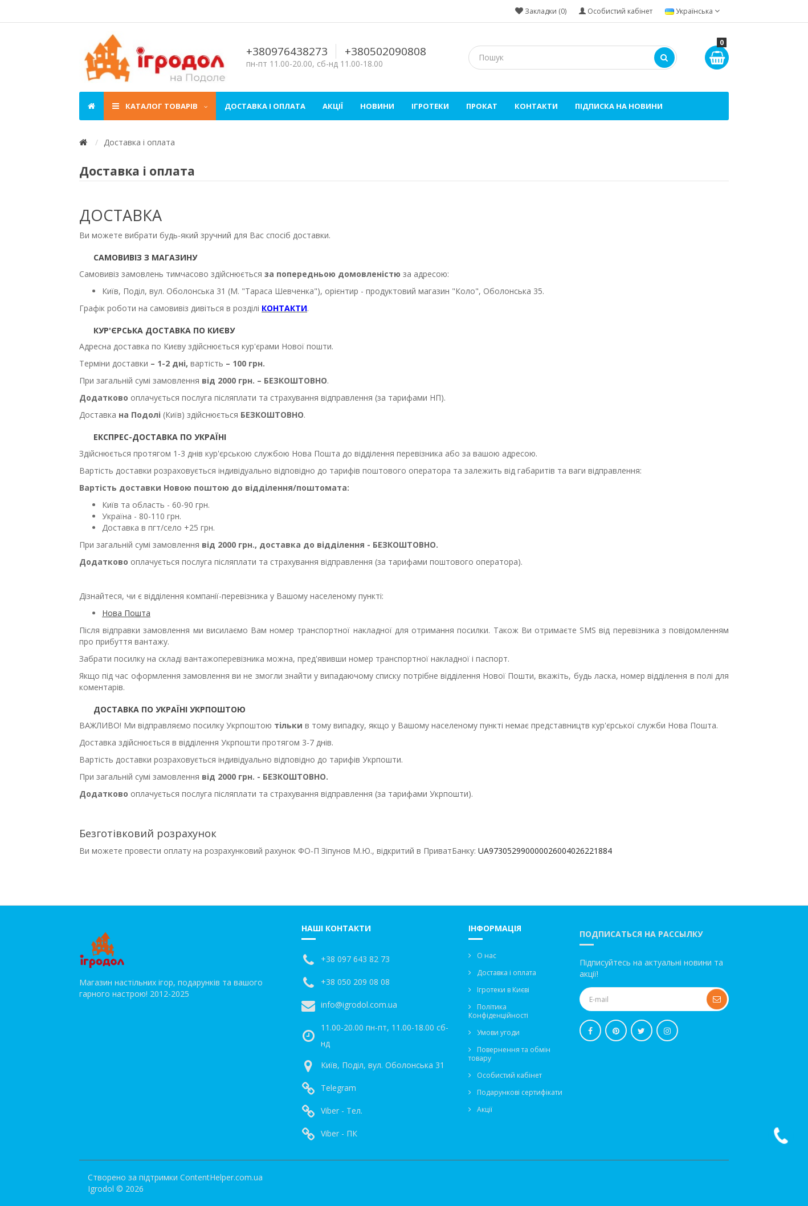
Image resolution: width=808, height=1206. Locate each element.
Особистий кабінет (509, 1075)
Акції (333, 106)
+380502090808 (385, 51)
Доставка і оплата (265, 106)
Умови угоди (498, 1032)
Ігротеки (430, 106)
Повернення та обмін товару (509, 1053)
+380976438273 (287, 51)
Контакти (536, 106)
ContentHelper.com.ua (221, 1177)
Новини (377, 106)
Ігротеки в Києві (503, 989)
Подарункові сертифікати (519, 1092)
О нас (486, 955)
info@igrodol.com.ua (359, 1004)
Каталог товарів (159, 106)
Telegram (338, 1087)
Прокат (481, 106)
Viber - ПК (339, 1133)
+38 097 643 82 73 (355, 959)
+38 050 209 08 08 (355, 981)
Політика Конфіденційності (498, 1011)
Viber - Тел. (341, 1110)
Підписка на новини (619, 106)
